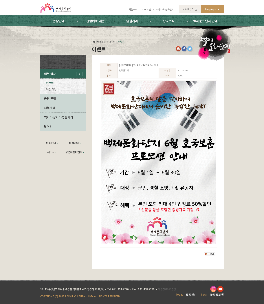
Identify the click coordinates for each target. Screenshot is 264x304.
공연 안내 (50, 98)
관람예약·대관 (95, 21)
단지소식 (169, 21)
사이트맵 (146, 9)
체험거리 (49, 108)
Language (210, 9)
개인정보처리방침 (167, 289)
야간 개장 (51, 89)
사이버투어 (188, 9)
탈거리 (48, 126)
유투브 (220, 289)
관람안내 (59, 21)
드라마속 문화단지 (165, 9)
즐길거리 (132, 21)
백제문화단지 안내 (205, 21)
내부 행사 (50, 74)
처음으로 (133, 9)
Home (99, 41)
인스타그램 (213, 289)
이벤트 (49, 83)
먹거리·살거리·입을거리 (58, 117)
